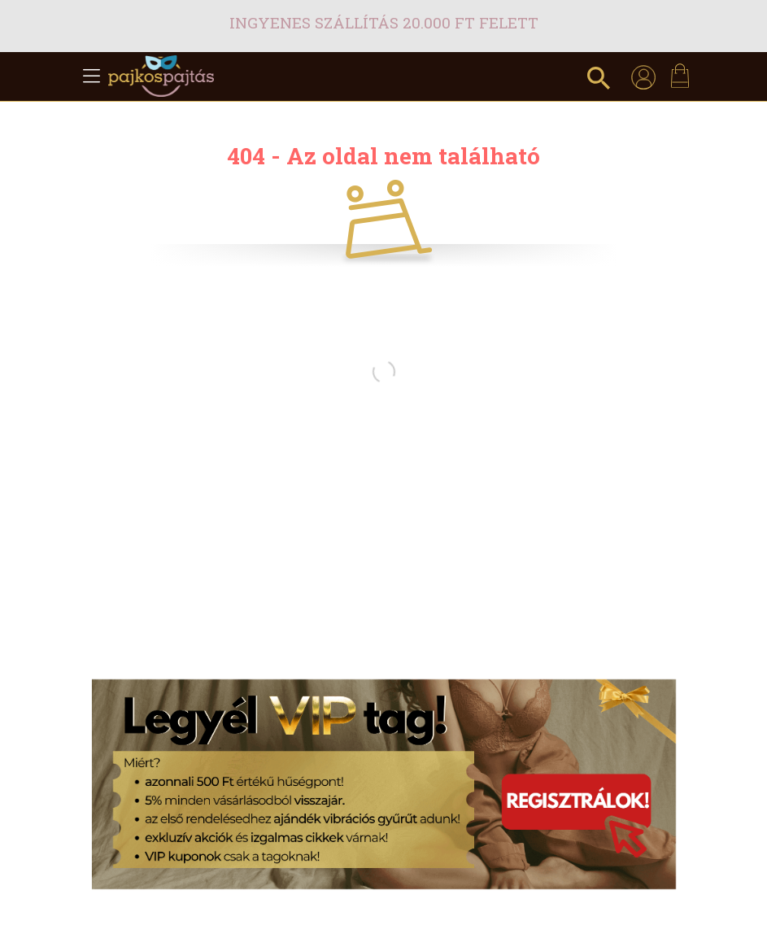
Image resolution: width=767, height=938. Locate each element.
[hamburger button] (92, 76)
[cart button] (680, 75)
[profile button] (643, 76)
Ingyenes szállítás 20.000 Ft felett (383, 22)
